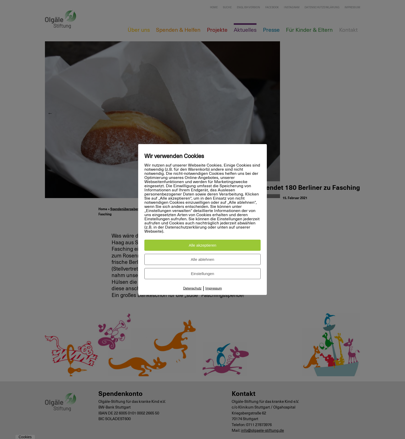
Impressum (213, 288)
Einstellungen (202, 273)
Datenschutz (192, 288)
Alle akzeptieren (202, 245)
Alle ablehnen (202, 259)
